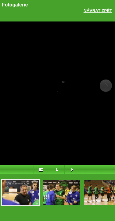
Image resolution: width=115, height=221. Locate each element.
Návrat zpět (98, 10)
